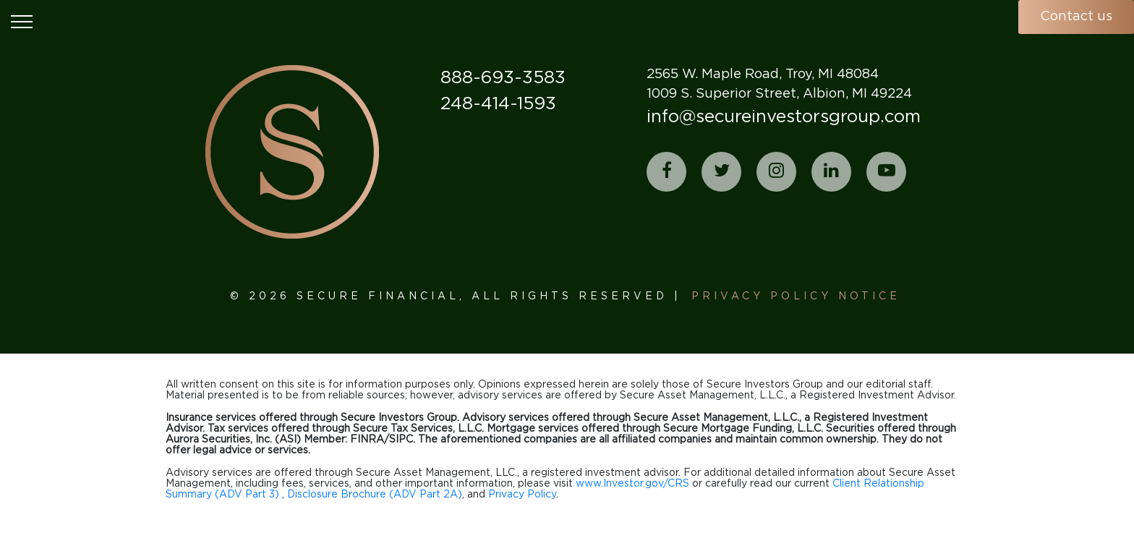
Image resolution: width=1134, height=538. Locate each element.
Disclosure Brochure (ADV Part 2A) (374, 495)
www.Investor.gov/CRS (632, 484)
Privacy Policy (522, 495)
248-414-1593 (498, 104)
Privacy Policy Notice (795, 296)
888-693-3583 (503, 78)
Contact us (1076, 16)
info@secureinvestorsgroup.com (784, 117)
